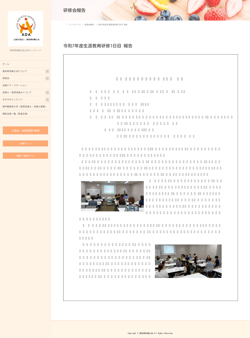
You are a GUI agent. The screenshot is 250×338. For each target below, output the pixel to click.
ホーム (6, 64)
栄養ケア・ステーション (15, 85)
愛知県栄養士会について (15, 71)
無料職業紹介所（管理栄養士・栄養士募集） (25, 106)
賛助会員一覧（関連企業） (16, 114)
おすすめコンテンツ (13, 99)
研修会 (6, 78)
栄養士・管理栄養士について (17, 92)
